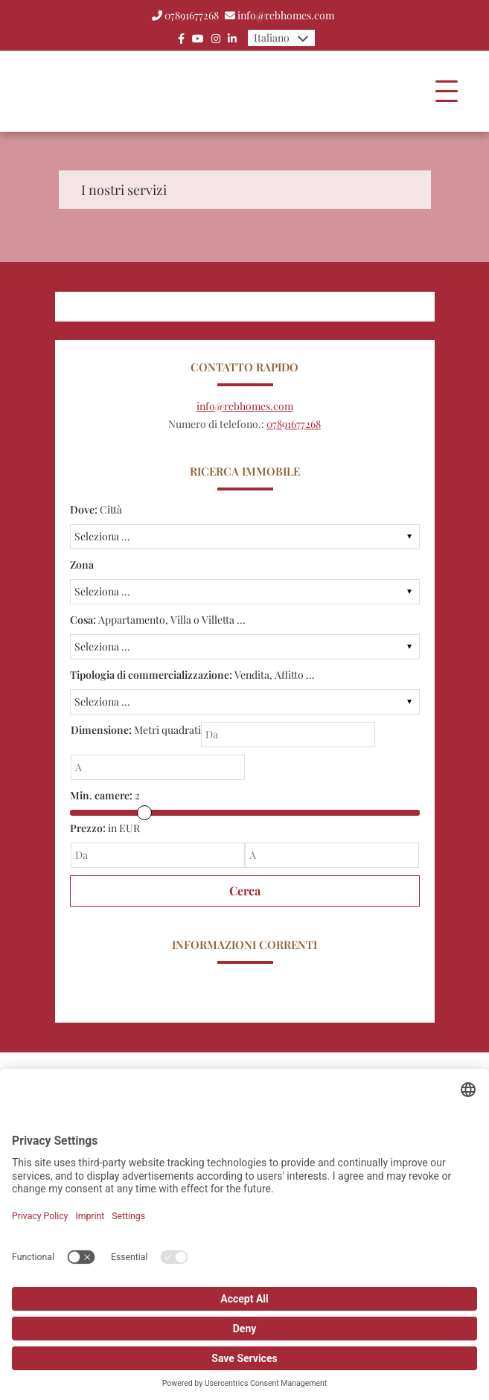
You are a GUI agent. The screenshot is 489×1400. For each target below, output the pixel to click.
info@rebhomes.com (285, 15)
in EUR (105, 828)
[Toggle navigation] (446, 91)
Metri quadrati (136, 730)
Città (96, 509)
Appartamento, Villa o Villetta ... (158, 620)
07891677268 (191, 15)
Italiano (272, 38)
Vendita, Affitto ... (192, 675)
